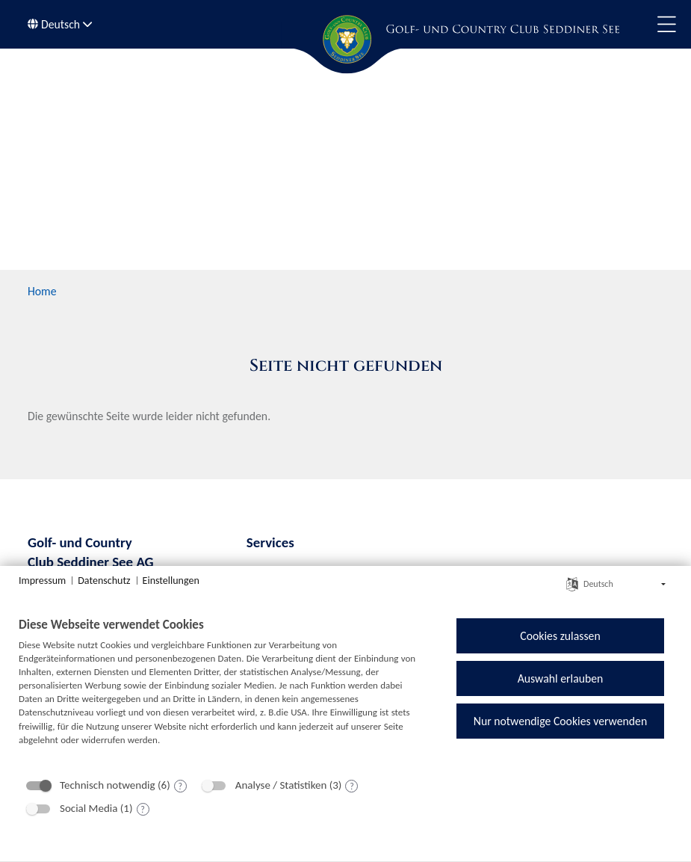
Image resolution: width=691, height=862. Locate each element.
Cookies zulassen (560, 636)
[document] (222, 692)
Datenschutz (104, 580)
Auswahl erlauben (561, 678)
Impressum (42, 580)
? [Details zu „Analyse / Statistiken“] (352, 786)
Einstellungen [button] (171, 580)
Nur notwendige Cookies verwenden (560, 721)
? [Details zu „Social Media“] (142, 809)
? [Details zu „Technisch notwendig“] (180, 786)
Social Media (88, 808)
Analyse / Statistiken (281, 785)
